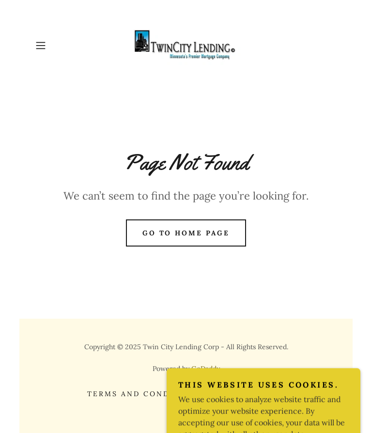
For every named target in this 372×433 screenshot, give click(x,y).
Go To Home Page (186, 233)
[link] (186, 45)
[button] (54, 45)
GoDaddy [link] (205, 368)
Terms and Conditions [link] (144, 393)
